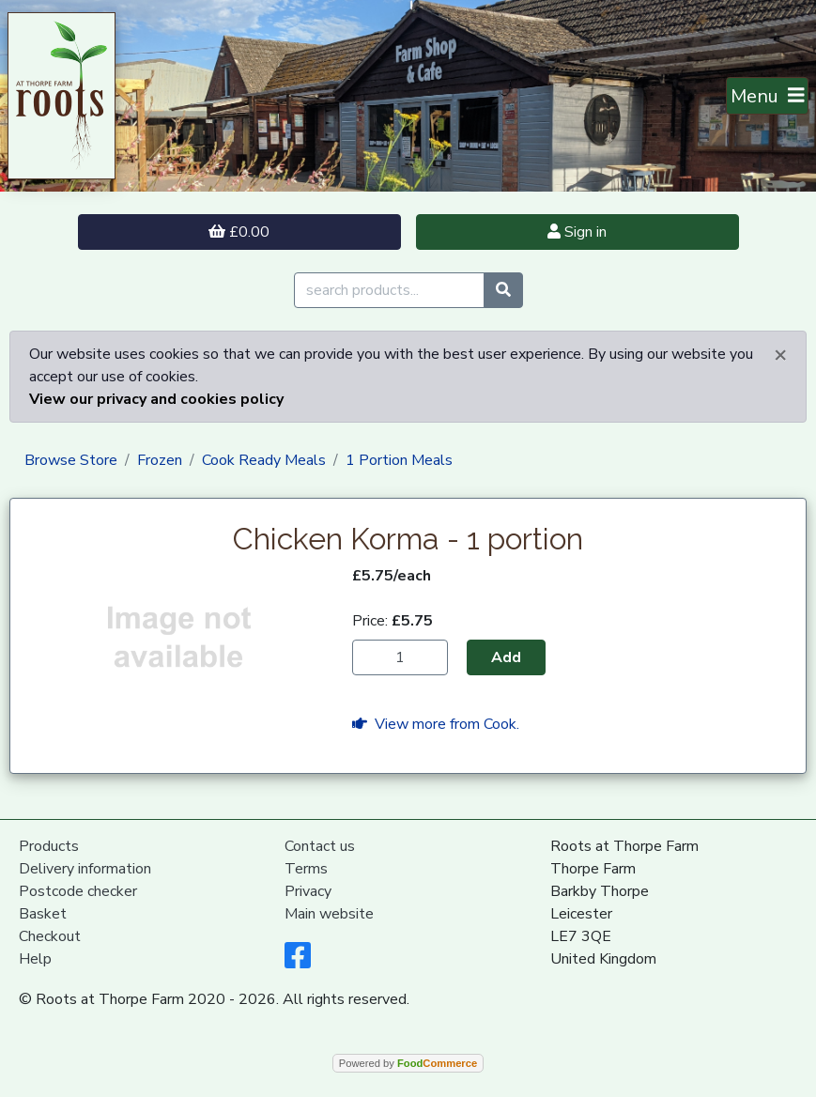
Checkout (50, 936)
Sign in (577, 232)
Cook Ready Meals (264, 460)
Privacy (308, 891)
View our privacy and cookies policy (156, 399)
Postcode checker (78, 891)
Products (49, 846)
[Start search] (503, 290)
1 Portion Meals (399, 460)
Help (35, 959)
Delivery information (85, 868)
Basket (43, 914)
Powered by (408, 1063)
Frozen (159, 460)
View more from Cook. (435, 724)
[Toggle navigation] (767, 96)
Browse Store (70, 460)
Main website (329, 914)
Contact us (320, 846)
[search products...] (389, 290)
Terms (306, 868)
